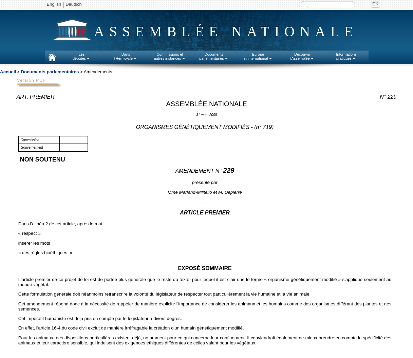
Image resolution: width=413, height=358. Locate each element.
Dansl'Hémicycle (125, 56)
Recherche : (306, 5)
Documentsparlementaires (214, 56)
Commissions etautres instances (170, 56)
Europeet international (258, 56)
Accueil (8, 71)
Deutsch (73, 4)
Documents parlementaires (50, 71)
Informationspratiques (346, 56)
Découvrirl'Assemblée (302, 56)
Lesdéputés (82, 56)
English (54, 4)
